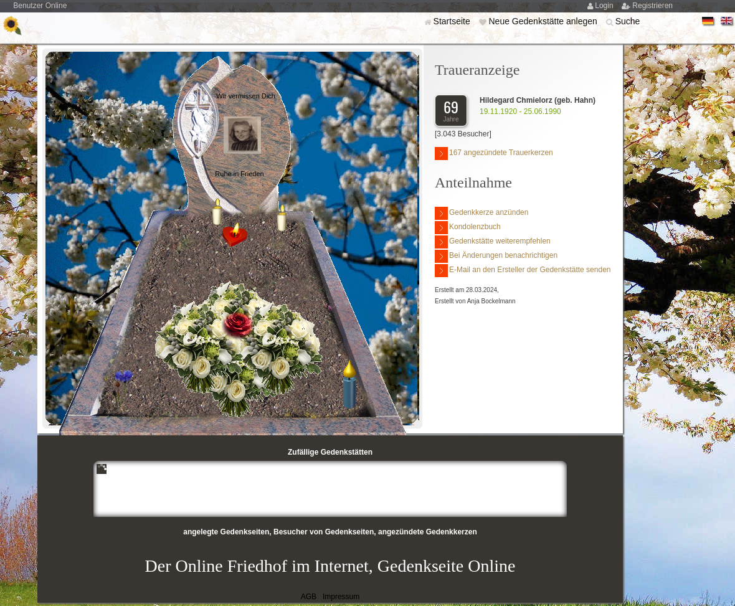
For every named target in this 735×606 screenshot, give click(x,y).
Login (605, 5)
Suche (627, 21)
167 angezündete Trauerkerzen (494, 153)
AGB (308, 596)
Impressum (341, 596)
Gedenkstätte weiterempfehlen (493, 242)
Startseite (453, 21)
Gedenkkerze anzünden (481, 213)
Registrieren (652, 5)
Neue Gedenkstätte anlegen (543, 21)
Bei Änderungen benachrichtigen (496, 256)
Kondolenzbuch (468, 227)
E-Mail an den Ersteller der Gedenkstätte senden (522, 270)
